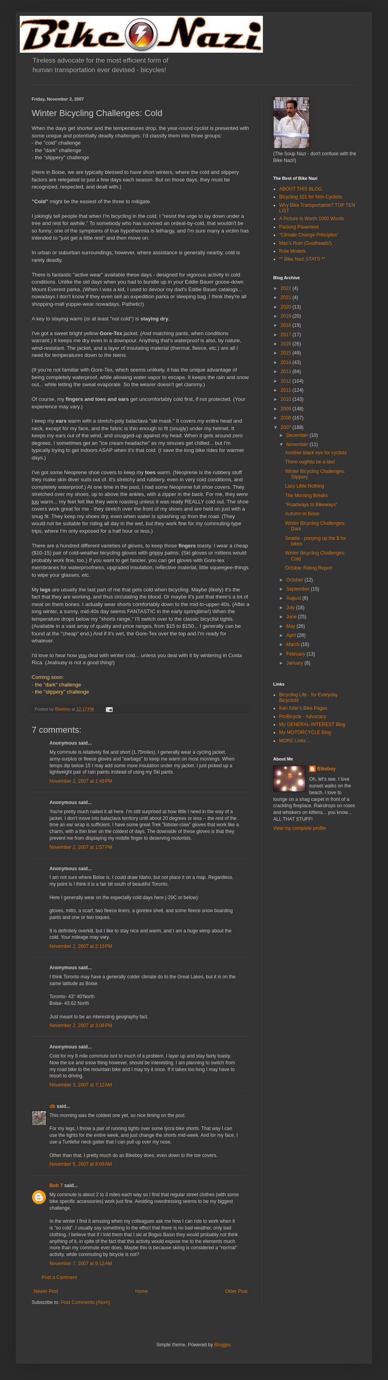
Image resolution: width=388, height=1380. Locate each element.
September (298, 589)
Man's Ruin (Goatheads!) (305, 243)
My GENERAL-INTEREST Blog (312, 724)
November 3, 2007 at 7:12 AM (80, 1085)
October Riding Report (308, 568)
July (291, 607)
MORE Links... (294, 740)
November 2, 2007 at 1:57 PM (80, 847)
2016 (287, 344)
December (298, 435)
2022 (287, 288)
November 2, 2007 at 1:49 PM (80, 781)
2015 (287, 353)
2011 (287, 390)
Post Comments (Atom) (85, 1302)
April (291, 635)
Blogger (222, 1345)
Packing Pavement (299, 227)
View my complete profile (299, 828)
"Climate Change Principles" (309, 235)
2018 (287, 325)
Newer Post (46, 1291)
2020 (287, 307)
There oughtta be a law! (310, 462)
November (298, 444)
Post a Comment (59, 1277)
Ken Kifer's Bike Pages (303, 708)
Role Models (292, 251)
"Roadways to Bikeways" (311, 504)
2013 (287, 371)
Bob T (56, 1185)
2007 (287, 427)
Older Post (236, 1291)
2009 (287, 409)
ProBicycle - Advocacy (302, 716)
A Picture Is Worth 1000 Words (311, 218)
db (52, 1106)
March (293, 644)
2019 (287, 316)
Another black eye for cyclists (315, 453)
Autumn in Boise (302, 514)
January (295, 663)
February (296, 654)
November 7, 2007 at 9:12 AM (80, 1263)
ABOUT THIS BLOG (300, 189)
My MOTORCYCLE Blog (305, 732)
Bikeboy (326, 769)
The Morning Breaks (306, 495)
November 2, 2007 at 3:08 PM (80, 1025)
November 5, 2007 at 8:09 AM (80, 1164)
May (291, 626)
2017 (287, 334)
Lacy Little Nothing (304, 486)
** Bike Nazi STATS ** (302, 259)
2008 (287, 418)
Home (141, 1291)
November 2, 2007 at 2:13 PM (80, 946)
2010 (287, 399)
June (292, 616)
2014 (287, 362)
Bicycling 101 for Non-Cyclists (310, 197)
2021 (287, 297)
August (294, 598)
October (295, 580)
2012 (287, 381)
